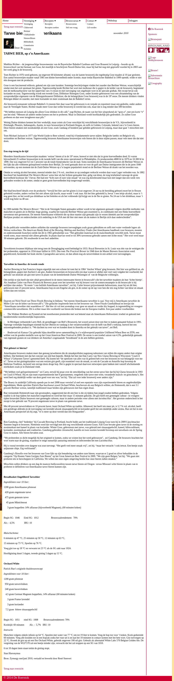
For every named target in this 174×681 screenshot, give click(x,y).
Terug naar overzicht (13, 26)
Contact (90, 21)
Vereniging (29, 21)
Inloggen (133, 20)
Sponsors (152, 34)
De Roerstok (155, 29)
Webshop (112, 20)
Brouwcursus (72, 21)
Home (5, 20)
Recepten (49, 21)
